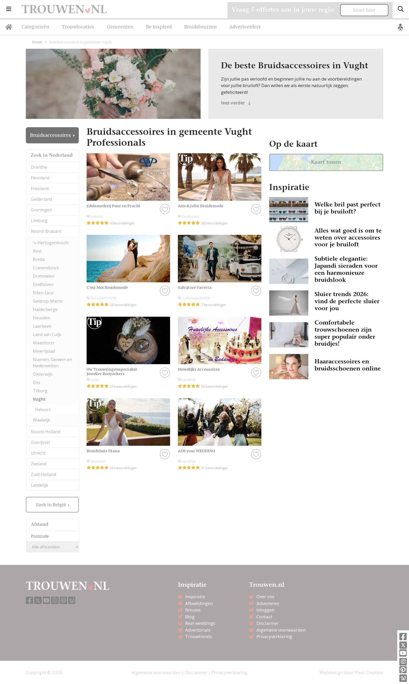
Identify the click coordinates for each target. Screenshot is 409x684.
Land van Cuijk (47, 334)
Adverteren (267, 603)
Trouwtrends (198, 636)
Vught (39, 399)
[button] (8, 9)
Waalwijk (41, 420)
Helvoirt (43, 409)
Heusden (41, 318)
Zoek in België (51, 504)
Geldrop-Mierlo (48, 301)
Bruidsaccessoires (51, 135)
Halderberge (45, 309)
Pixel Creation (369, 672)
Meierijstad (44, 351)
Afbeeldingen (199, 603)
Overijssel (40, 442)
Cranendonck (46, 268)
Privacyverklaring (274, 636)
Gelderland (41, 199)
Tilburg (40, 391)
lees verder (236, 103)
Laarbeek (42, 326)
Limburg (39, 220)
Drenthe (39, 167)
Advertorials (197, 630)
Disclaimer (267, 623)
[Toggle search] (400, 9)
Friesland (40, 188)
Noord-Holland (45, 432)
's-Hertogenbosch (50, 243)
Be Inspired (159, 27)
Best (37, 251)
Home (37, 42)
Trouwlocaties (78, 27)
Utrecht (38, 453)
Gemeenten (120, 27)
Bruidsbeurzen (200, 27)
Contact (264, 617)
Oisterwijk (42, 374)
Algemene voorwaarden (280, 630)
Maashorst (43, 343)
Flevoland (40, 178)
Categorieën (35, 27)
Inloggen (265, 610)
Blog (190, 617)
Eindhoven (43, 284)
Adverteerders (245, 27)
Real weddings (200, 623)
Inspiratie (195, 597)
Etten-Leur (43, 293)
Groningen (41, 210)
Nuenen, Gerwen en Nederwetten (52, 363)
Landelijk (39, 485)
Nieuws (193, 610)
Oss (36, 382)
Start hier (364, 10)
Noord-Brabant (46, 231)
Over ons (265, 597)
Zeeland (38, 464)
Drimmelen (44, 276)
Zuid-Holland (43, 474)
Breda (39, 259)
